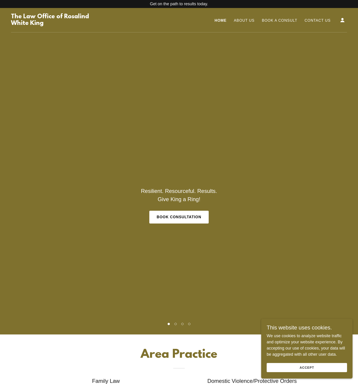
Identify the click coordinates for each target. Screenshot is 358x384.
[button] (169, 324)
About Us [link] (244, 20)
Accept (307, 367)
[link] (58, 23)
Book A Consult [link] (279, 20)
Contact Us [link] (318, 20)
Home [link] (221, 20)
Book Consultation (179, 217)
